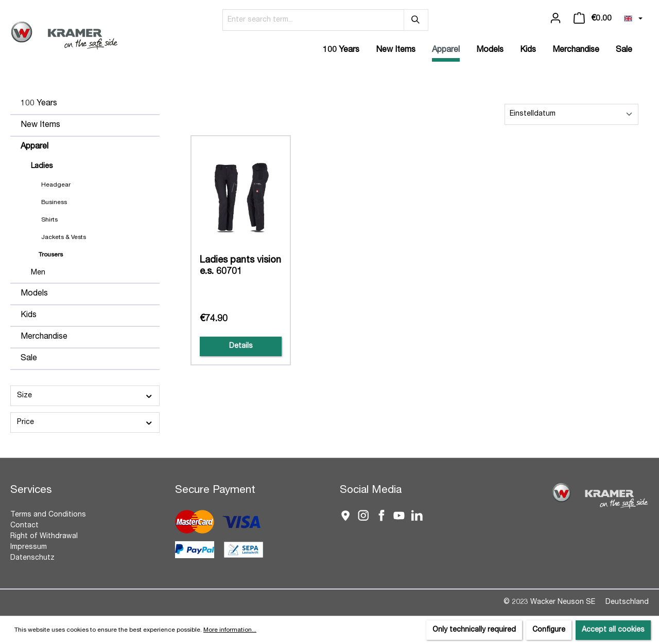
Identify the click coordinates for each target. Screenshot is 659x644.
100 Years (39, 104)
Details (241, 346)
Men (38, 273)
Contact (24, 525)
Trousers (51, 255)
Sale (29, 359)
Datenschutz (32, 558)
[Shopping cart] (592, 18)
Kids (29, 315)
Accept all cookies (613, 630)
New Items (40, 125)
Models (34, 294)
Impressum (28, 547)
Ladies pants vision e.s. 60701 (240, 266)
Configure (548, 630)
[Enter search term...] (313, 20)
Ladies (42, 166)
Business (54, 202)
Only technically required (474, 630)
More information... (229, 630)
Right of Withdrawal (44, 536)
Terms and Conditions (48, 515)
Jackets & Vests (63, 237)
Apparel (34, 147)
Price (85, 422)
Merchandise (44, 337)
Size (85, 396)
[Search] (416, 20)
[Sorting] (571, 114)
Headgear (56, 185)
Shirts (49, 220)
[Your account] (555, 18)
